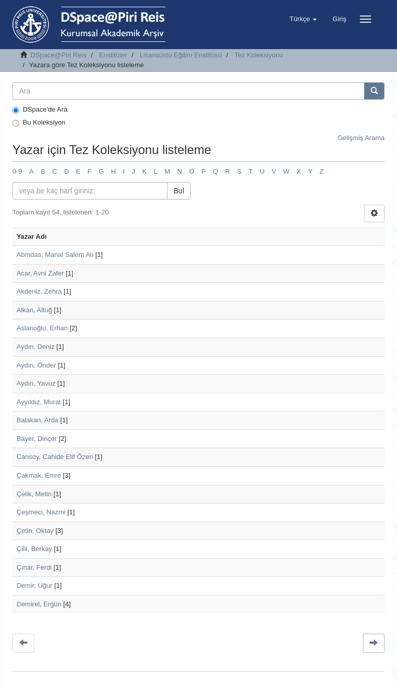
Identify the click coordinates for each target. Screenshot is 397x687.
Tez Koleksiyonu (258, 55)
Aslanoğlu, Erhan (42, 328)
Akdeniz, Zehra (39, 291)
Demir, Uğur (34, 585)
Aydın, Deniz (35, 346)
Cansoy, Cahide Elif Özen (55, 457)
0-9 (17, 171)
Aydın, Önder (36, 365)
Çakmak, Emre (39, 475)
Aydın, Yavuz (36, 383)
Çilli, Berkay (34, 549)
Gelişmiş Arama (361, 138)
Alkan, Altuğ (34, 310)
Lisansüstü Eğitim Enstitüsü (181, 55)
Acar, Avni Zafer (40, 273)
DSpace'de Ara (39, 109)
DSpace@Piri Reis (58, 55)
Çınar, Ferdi (34, 567)
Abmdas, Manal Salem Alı (55, 254)
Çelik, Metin (34, 494)
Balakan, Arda (37, 420)
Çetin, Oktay (35, 531)
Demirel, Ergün (39, 604)
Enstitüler (113, 55)
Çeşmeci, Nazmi (41, 512)
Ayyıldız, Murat (39, 402)
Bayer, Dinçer (37, 438)
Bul (179, 191)
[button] (303, 19)
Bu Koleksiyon (38, 122)
